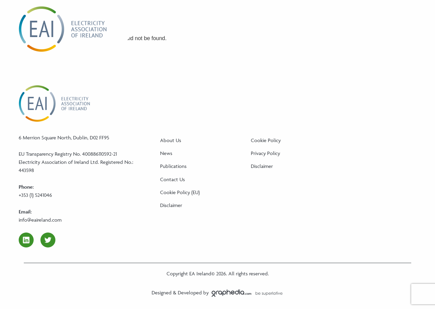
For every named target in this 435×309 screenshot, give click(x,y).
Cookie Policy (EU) (180, 192)
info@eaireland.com (40, 220)
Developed (190, 292)
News (166, 153)
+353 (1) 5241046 (35, 195)
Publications (173, 166)
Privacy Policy (265, 153)
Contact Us (172, 179)
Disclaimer (171, 205)
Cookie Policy (266, 140)
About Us (170, 140)
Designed (162, 292)
